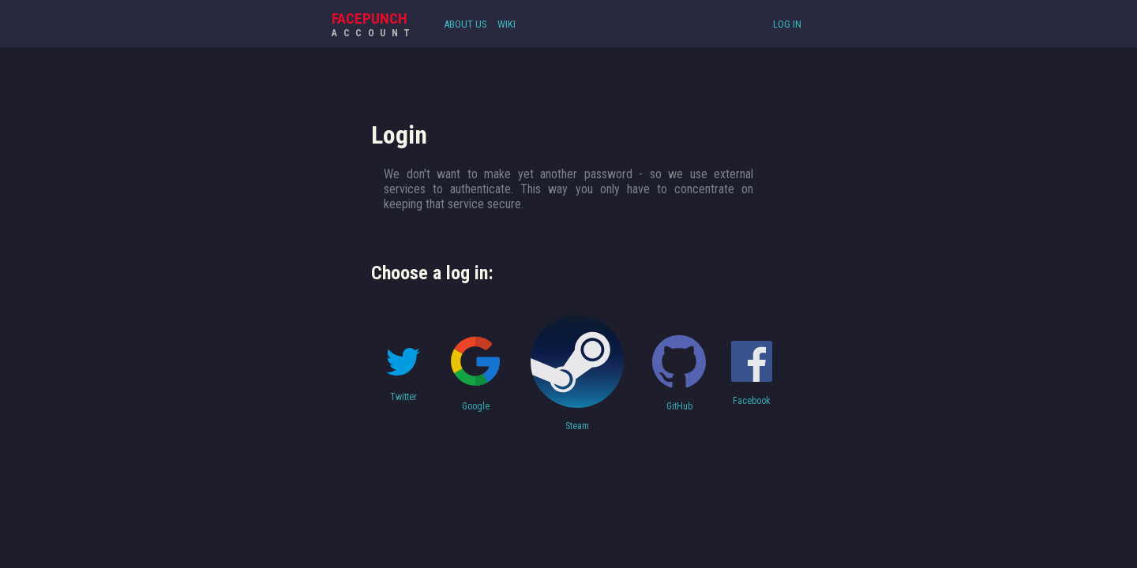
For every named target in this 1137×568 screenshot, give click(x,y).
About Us (465, 24)
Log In (787, 24)
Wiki (506, 24)
